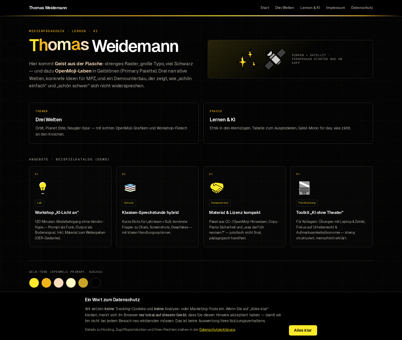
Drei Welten (285, 8)
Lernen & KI (310, 8)
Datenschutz (362, 8)
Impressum (335, 8)
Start (264, 8)
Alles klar (303, 330)
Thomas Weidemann (48, 7)
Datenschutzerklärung (217, 329)
